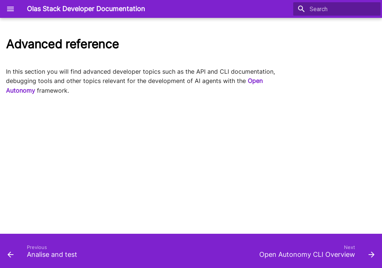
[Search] (337, 9)
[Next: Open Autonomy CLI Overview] (315, 253)
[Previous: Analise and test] (43, 253)
